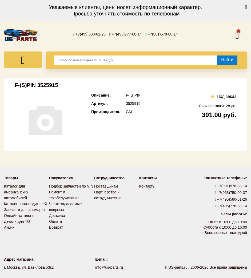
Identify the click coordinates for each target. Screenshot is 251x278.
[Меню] (23, 59)
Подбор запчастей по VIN (71, 186)
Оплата (55, 221)
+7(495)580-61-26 (89, 34)
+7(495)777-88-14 (125, 34)
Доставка (57, 215)
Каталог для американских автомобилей (16, 192)
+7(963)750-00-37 (231, 192)
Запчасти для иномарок (24, 210)
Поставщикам (106, 186)
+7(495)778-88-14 (231, 206)
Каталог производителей (25, 204)
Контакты (147, 186)
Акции (9, 227)
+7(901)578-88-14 (161, 34)
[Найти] (227, 60)
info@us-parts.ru (109, 267)
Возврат (56, 227)
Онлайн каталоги (19, 215)
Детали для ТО (17, 221)
